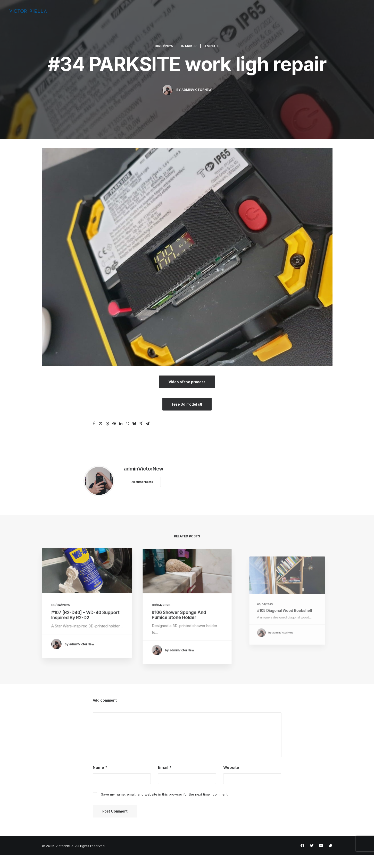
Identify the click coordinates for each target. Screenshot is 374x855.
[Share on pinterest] (114, 424)
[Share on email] (148, 424)
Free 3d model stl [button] (187, 404)
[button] (86, 578)
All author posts (142, 482)
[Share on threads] (107, 424)
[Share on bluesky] (134, 424)
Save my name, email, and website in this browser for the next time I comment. (164, 794)
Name (100, 767)
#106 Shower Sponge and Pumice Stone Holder (182, 612)
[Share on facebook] (94, 424)
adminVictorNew (196, 90)
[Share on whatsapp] (127, 424)
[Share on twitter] (101, 424)
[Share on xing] (141, 424)
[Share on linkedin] (121, 424)
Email (164, 767)
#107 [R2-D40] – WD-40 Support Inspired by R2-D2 (86, 612)
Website (231, 767)
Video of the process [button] (187, 382)
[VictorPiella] (28, 11)
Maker (190, 46)
